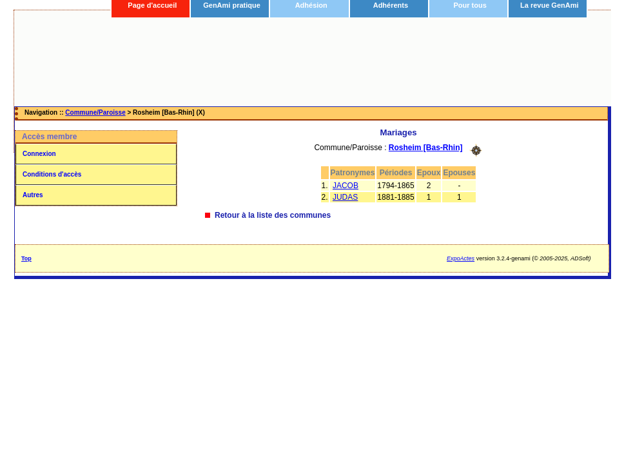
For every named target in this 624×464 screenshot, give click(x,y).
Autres (33, 194)
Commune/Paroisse (95, 112)
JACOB (345, 185)
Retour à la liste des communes (273, 215)
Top (26, 258)
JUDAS (345, 197)
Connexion (39, 153)
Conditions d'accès (52, 174)
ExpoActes (460, 258)
